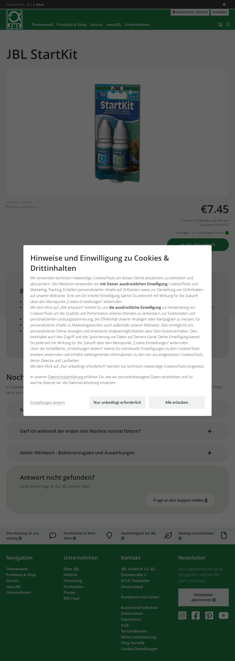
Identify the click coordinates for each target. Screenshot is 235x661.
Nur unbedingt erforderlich (117, 402)
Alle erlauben (176, 402)
